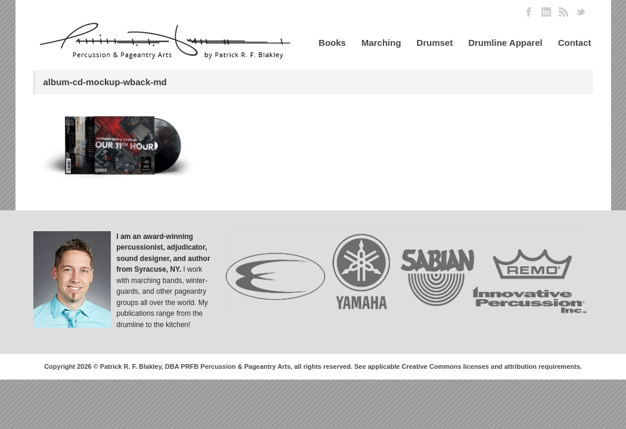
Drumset (434, 43)
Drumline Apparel (505, 43)
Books (332, 43)
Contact (574, 43)
